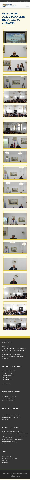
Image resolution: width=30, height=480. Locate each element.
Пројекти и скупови (10, 408)
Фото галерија (6, 358)
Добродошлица (6, 346)
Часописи (5, 444)
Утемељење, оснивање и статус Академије (14, 348)
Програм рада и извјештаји (9, 458)
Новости (8, 1)
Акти (4, 452)
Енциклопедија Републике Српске (11, 417)
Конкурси (5, 462)
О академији (7, 342)
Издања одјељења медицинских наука (12, 439)
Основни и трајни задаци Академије (12, 354)
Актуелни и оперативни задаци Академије (13, 356)
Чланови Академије (7, 375)
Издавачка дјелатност (10, 427)
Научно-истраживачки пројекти (11, 415)
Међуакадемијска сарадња (9, 396)
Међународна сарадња (11, 392)
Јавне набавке (6, 460)
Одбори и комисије (7, 379)
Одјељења (5, 377)
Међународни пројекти (8, 400)
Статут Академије (7, 456)
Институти (5, 381)
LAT (27, 1)
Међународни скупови (8, 398)
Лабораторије (5, 419)
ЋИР (25, 1)
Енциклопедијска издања (9, 441)
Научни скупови (6, 412)
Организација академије (12, 366)
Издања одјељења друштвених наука (12, 431)
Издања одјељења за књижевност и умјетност (14, 433)
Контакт (15, 472)
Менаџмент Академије (8, 373)
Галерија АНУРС (6, 384)
